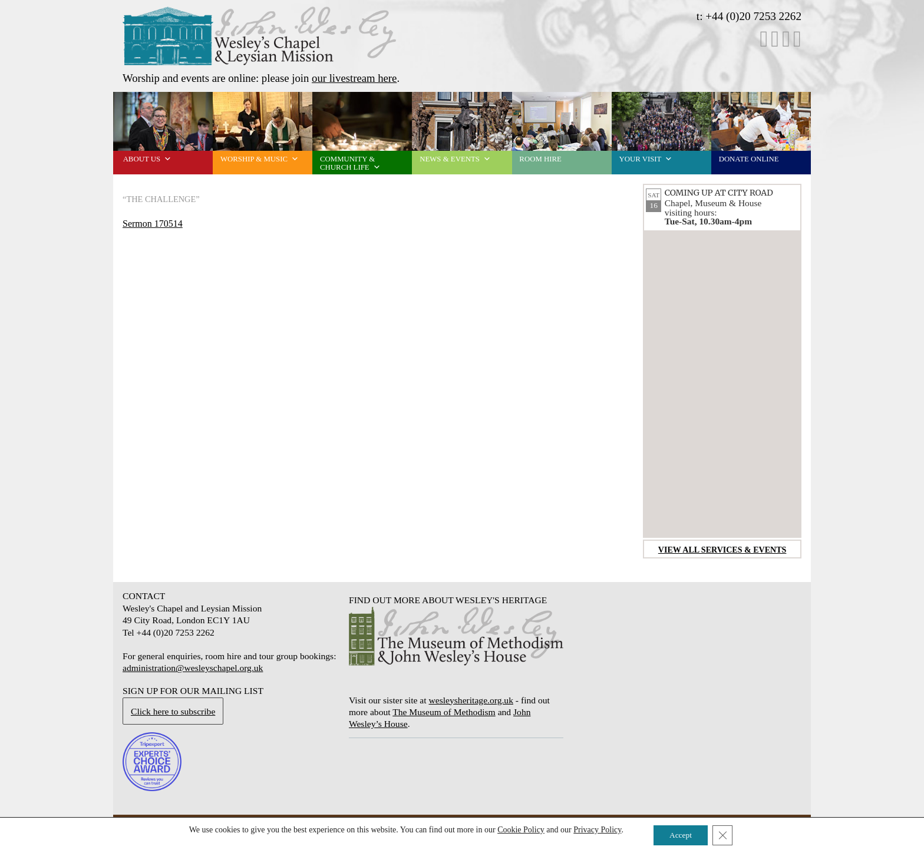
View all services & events (722, 549)
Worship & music (259, 159)
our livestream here (354, 78)
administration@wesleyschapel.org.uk (193, 668)
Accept (680, 834)
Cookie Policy (518, 829)
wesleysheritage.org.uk (470, 700)
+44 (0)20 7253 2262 (753, 16)
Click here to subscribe (173, 711)
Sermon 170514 (153, 224)
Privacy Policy (595, 829)
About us (147, 159)
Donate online (749, 159)
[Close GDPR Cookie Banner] (724, 834)
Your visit (646, 159)
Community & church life (350, 163)
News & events (455, 159)
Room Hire (540, 159)
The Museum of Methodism (444, 712)
